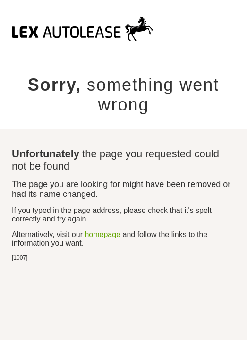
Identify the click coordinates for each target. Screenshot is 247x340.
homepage (102, 234)
